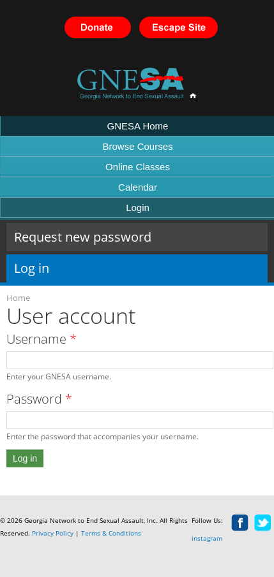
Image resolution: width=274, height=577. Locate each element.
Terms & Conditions (111, 533)
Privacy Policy (52, 533)
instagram (207, 538)
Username (41, 338)
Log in (64, 268)
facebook (240, 523)
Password (39, 398)
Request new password (82, 236)
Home (18, 297)
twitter (263, 523)
